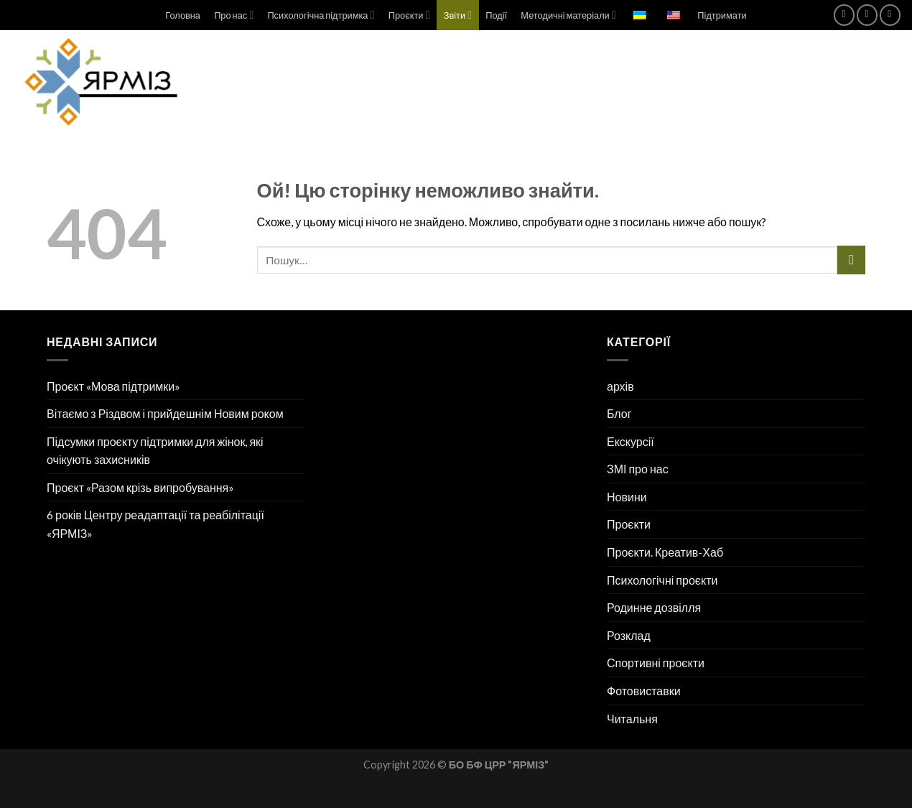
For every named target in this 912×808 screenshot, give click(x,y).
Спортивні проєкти (655, 662)
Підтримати (721, 15)
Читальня (632, 718)
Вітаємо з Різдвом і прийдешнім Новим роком (165, 413)
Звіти (458, 15)
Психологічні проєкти (662, 580)
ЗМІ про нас (638, 468)
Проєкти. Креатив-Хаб (665, 552)
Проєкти (409, 15)
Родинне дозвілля (654, 607)
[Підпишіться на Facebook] (844, 14)
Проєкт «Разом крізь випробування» (140, 487)
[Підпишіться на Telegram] (890, 14)
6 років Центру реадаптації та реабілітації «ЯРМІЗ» (155, 524)
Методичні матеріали (568, 15)
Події (496, 15)
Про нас (233, 15)
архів (620, 386)
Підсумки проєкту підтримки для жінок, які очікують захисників (155, 451)
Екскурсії (630, 441)
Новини (627, 496)
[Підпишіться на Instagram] (867, 14)
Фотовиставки (644, 690)
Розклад (629, 635)
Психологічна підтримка (320, 15)
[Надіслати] (851, 260)
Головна (182, 15)
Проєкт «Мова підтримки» (113, 386)
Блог (619, 413)
